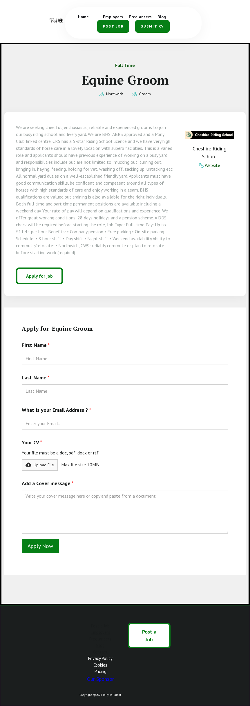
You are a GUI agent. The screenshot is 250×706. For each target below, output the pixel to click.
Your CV (32, 442)
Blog (100, 645)
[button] (184, 14)
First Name (36, 345)
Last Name (36, 377)
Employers (100, 632)
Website (212, 165)
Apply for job (39, 276)
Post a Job (100, 626)
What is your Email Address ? (56, 410)
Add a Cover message (48, 483)
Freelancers (100, 639)
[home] (56, 21)
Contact (100, 652)
